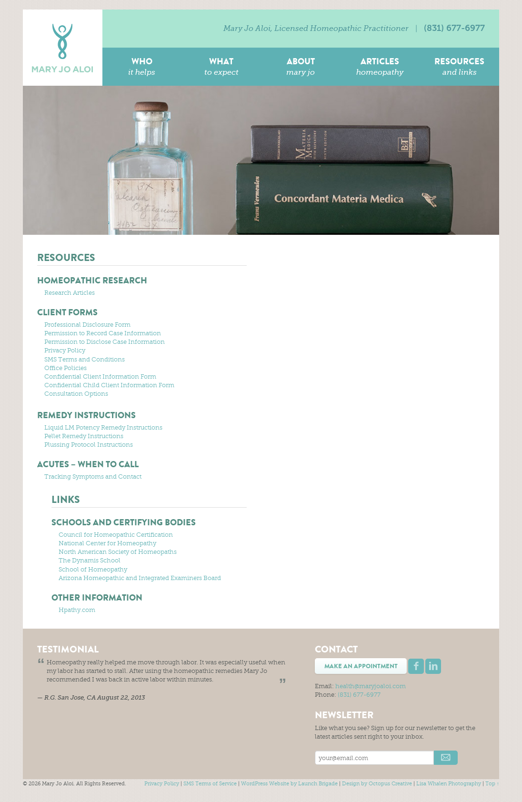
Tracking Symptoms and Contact (92, 476)
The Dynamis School (89, 560)
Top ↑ (492, 783)
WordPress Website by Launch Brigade (289, 783)
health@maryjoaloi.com (370, 686)
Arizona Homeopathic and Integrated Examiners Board (140, 577)
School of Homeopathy (93, 569)
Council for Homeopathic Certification (116, 534)
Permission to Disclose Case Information (104, 341)
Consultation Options (76, 393)
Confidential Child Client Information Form (109, 385)
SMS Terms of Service (210, 783)
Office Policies (65, 367)
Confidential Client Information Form (100, 376)
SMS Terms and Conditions (84, 359)
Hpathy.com (77, 609)
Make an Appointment (361, 666)
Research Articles (69, 292)
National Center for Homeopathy (107, 543)
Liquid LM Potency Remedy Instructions (103, 427)
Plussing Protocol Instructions (88, 444)
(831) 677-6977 (454, 28)
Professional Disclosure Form (87, 324)
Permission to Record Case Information (102, 333)
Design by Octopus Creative (377, 783)
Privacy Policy (64, 350)
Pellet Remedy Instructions (83, 436)
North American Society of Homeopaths (118, 551)
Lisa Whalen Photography (448, 783)
